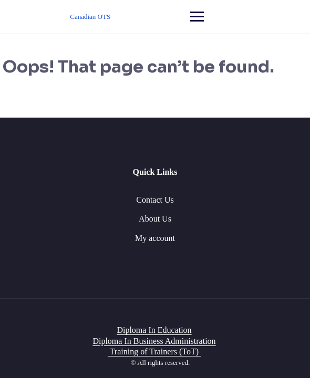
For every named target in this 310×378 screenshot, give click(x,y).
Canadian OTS (90, 16)
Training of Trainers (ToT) (154, 351)
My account (155, 238)
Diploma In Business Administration (153, 341)
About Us (155, 218)
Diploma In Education (154, 330)
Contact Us (155, 199)
